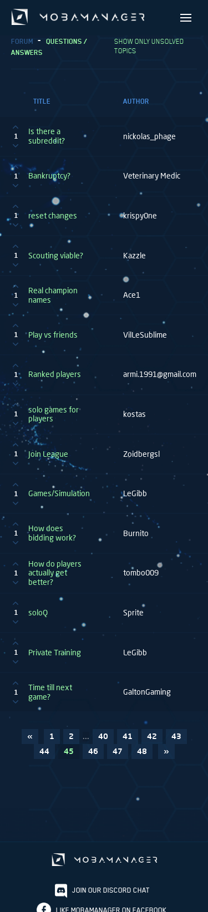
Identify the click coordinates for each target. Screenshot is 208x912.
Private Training (54, 652)
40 (103, 736)
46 (93, 751)
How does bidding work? (52, 533)
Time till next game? (50, 692)
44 (44, 751)
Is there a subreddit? (46, 136)
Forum (22, 41)
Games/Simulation (59, 493)
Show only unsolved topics (149, 46)
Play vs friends (53, 334)
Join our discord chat (111, 890)
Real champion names (53, 295)
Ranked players (54, 374)
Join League (48, 454)
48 (142, 751)
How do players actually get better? (55, 573)
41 (128, 736)
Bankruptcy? (49, 175)
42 (152, 736)
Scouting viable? (55, 255)
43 (176, 736)
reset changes (52, 215)
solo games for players (53, 414)
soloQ (38, 612)
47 (118, 751)
